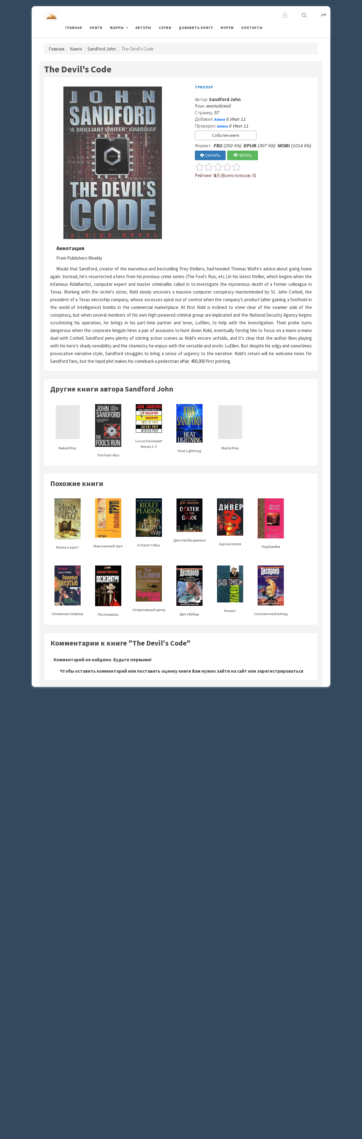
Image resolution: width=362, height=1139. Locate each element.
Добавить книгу (196, 28)
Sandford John (101, 49)
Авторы (143, 28)
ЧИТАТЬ (243, 155)
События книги (225, 135)
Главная (73, 28)
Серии (165, 28)
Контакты (252, 28)
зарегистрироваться (280, 671)
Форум (227, 28)
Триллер (204, 87)
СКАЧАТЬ (210, 155)
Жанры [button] (117, 28)
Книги (96, 28)
